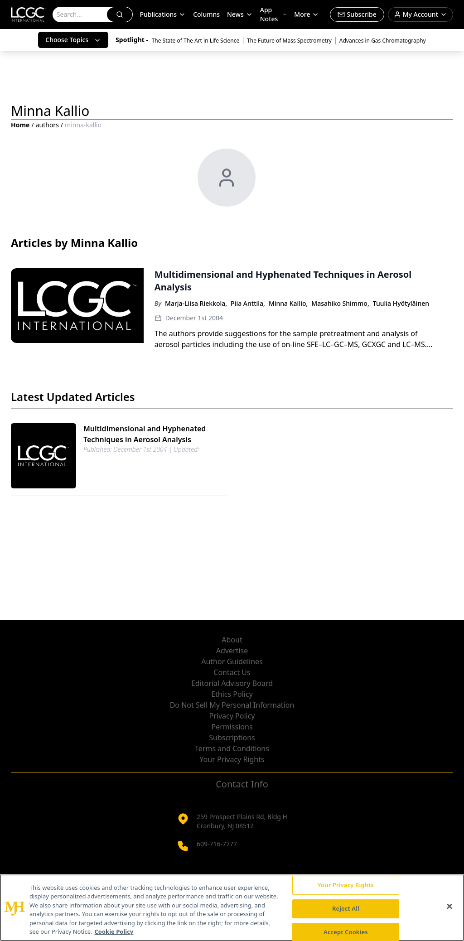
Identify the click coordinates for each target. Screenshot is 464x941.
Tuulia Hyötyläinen (401, 303)
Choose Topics (73, 39)
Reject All (345, 908)
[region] (232, 907)
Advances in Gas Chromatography (382, 40)
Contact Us (231, 672)
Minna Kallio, (288, 303)
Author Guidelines (232, 661)
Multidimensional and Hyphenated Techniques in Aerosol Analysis (144, 434)
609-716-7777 (217, 844)
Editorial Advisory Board (232, 683)
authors (47, 125)
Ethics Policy (232, 694)
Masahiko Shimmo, (340, 303)
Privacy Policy (232, 716)
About (232, 640)
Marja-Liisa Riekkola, (196, 303)
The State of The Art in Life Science (196, 40)
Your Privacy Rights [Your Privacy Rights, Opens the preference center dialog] (346, 885)
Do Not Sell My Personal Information (232, 705)
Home (20, 125)
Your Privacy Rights (231, 759)
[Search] (80, 14)
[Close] (449, 907)
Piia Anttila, (248, 303)
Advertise (232, 651)
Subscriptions (232, 738)
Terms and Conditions (232, 748)
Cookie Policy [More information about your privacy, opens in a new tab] (114, 931)
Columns (206, 14)
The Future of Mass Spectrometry (289, 40)
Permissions (231, 727)
